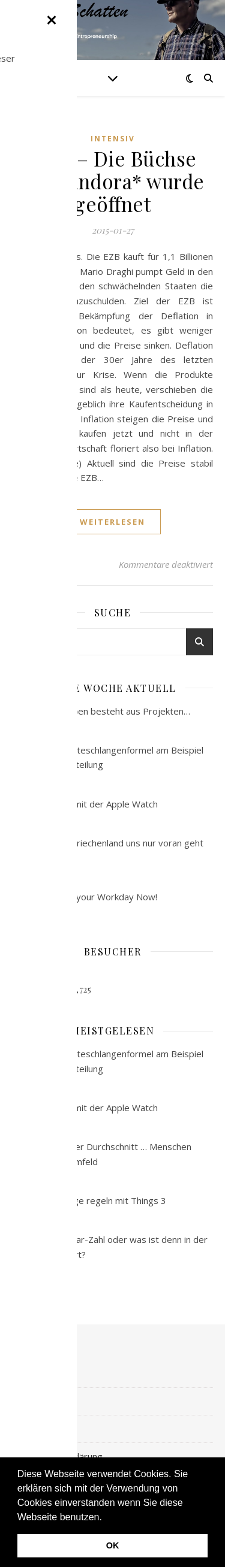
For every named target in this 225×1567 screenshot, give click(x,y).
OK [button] (112, 1545)
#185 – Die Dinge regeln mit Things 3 (89, 1200)
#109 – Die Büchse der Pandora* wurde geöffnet (113, 181)
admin (48, 564)
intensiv (113, 139)
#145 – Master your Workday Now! (84, 897)
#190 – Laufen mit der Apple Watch (85, 804)
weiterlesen (112, 521)
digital (24, 1429)
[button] (106, 1518)
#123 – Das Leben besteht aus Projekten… (101, 711)
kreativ (26, 1401)
